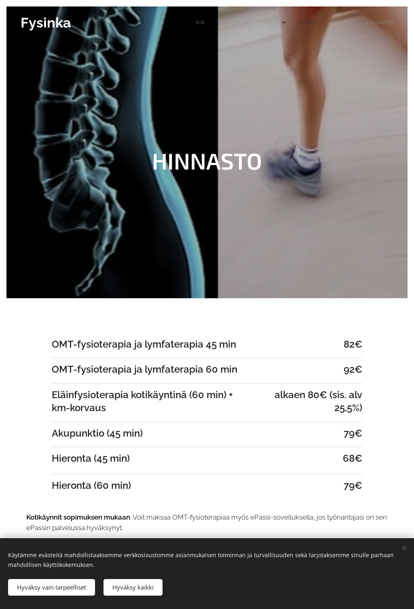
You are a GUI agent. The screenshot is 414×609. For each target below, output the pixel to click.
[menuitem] (327, 23)
